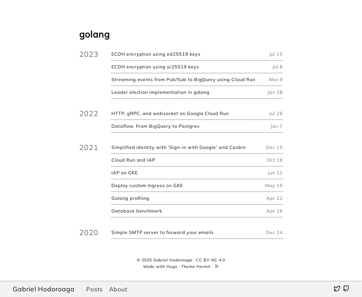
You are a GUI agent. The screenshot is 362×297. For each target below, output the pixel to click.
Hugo (172, 266)
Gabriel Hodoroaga (44, 289)
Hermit (204, 266)
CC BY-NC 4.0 (210, 260)
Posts (94, 289)
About (118, 289)
